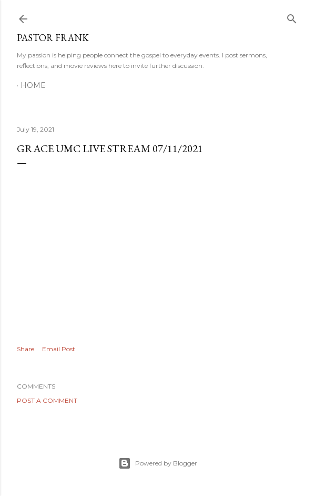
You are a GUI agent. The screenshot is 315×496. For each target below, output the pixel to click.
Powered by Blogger (157, 463)
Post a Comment (47, 400)
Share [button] (25, 349)
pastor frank (53, 38)
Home (33, 85)
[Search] (292, 16)
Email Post (58, 349)
